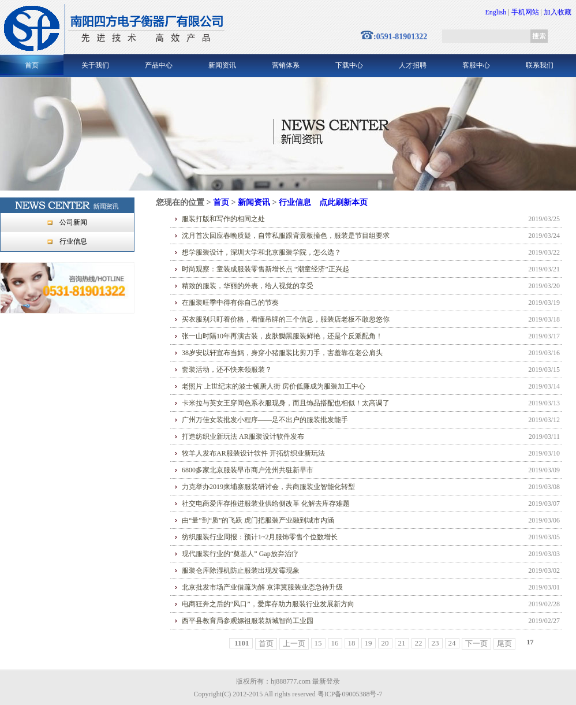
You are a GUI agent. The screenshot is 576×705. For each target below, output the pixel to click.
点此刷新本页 (343, 202)
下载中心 (349, 65)
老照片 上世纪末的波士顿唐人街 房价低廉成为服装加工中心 (273, 386)
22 (418, 643)
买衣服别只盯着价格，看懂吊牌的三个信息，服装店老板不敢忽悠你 (286, 319)
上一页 (294, 643)
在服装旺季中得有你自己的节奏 (230, 303)
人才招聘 (413, 65)
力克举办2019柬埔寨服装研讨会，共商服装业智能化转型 (268, 487)
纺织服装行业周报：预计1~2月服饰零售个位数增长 (260, 537)
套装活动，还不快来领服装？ (227, 369)
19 (368, 643)
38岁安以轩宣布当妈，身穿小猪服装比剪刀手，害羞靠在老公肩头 (282, 353)
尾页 (504, 643)
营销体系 (286, 65)
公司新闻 (73, 222)
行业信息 (73, 241)
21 (402, 643)
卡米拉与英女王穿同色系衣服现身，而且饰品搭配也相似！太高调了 (286, 403)
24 (452, 643)
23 (435, 643)
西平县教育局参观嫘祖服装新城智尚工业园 (247, 621)
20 (385, 643)
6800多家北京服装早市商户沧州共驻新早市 (247, 470)
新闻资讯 (222, 65)
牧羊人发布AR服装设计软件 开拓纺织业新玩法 (253, 453)
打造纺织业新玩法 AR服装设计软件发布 (243, 436)
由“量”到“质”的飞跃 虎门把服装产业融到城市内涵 (258, 520)
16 (335, 643)
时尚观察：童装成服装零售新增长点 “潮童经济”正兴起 (265, 269)
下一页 (476, 643)
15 (318, 643)
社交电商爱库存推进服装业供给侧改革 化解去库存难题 (266, 503)
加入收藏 (557, 12)
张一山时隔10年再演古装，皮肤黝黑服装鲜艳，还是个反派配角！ (282, 336)
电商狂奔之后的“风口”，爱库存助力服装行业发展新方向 (268, 604)
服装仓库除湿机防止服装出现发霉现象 (241, 570)
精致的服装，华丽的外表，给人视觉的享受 (247, 286)
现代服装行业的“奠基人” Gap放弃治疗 (240, 554)
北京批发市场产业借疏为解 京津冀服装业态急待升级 (262, 587)
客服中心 (476, 65)
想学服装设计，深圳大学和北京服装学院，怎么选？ (261, 252)
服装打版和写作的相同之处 (223, 219)
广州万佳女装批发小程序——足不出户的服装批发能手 (265, 420)
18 (352, 643)
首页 (32, 65)
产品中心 (159, 65)
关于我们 (95, 65)
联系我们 (539, 65)
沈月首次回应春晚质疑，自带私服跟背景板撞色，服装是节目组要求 (286, 236)
